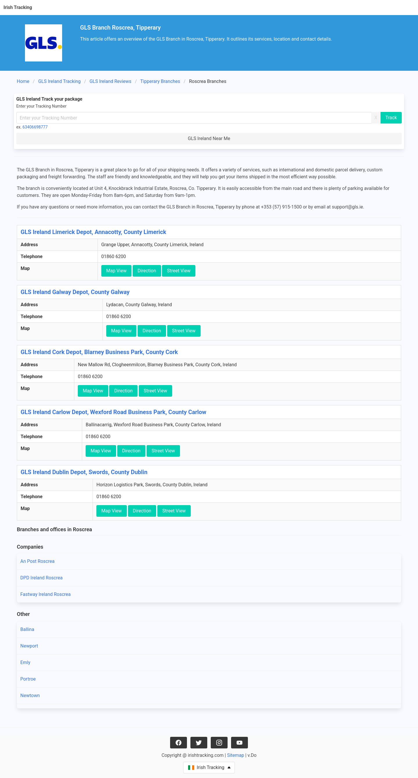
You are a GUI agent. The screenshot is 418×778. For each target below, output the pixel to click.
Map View (116, 270)
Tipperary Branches (160, 81)
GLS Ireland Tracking (59, 81)
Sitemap (235, 755)
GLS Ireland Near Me (209, 138)
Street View (178, 270)
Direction (147, 270)
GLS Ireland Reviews (110, 81)
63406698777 (35, 127)
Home (23, 81)
